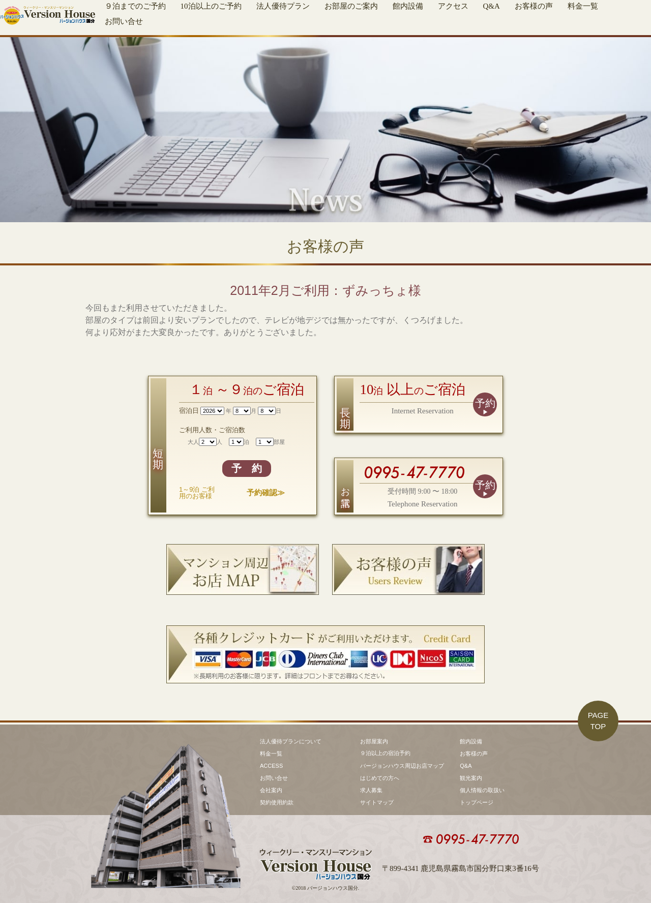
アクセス (453, 6)
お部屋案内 (374, 741)
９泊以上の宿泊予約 (385, 753)
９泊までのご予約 (135, 6)
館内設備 (408, 6)
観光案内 (471, 778)
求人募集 (371, 790)
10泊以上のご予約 (211, 6)
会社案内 (271, 790)
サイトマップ (377, 802)
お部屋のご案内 (351, 6)
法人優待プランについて (290, 741)
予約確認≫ (266, 492)
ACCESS (271, 766)
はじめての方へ (379, 778)
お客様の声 (534, 6)
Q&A (491, 6)
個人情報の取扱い (482, 790)
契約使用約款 (276, 802)
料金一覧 (583, 6)
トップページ (476, 802)
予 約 (246, 468)
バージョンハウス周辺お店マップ (402, 766)
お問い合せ (124, 21)
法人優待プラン (283, 6)
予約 (485, 403)
